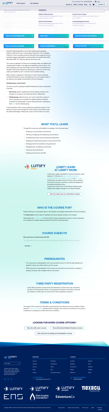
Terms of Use (85, 407)
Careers (34, 372)
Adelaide (90, 369)
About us (69, 4)
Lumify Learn (13, 15)
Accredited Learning (55, 372)
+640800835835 (87, 1)
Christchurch (73, 366)
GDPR (92, 407)
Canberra (90, 366)
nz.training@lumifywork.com (43, 379)
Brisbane (90, 361)
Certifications (54, 364)
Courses (6, 15)
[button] (29, 34)
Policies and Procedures (73, 407)
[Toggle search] (90, 4)
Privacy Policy (61, 407)
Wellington (72, 364)
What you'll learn (24, 34)
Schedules (53, 361)
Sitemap (100, 409)
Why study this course (11, 34)
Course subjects (35, 34)
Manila (89, 372)
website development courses (62, 178)
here (13, 104)
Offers (75, 4)
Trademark (99, 407)
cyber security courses (70, 176)
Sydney (72, 369)
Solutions (35, 364)
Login (98, 1)
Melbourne (72, 372)
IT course (79, 178)
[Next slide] (53, 34)
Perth (89, 364)
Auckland (72, 361)
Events (81, 4)
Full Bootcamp (38, 218)
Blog (85, 4)
